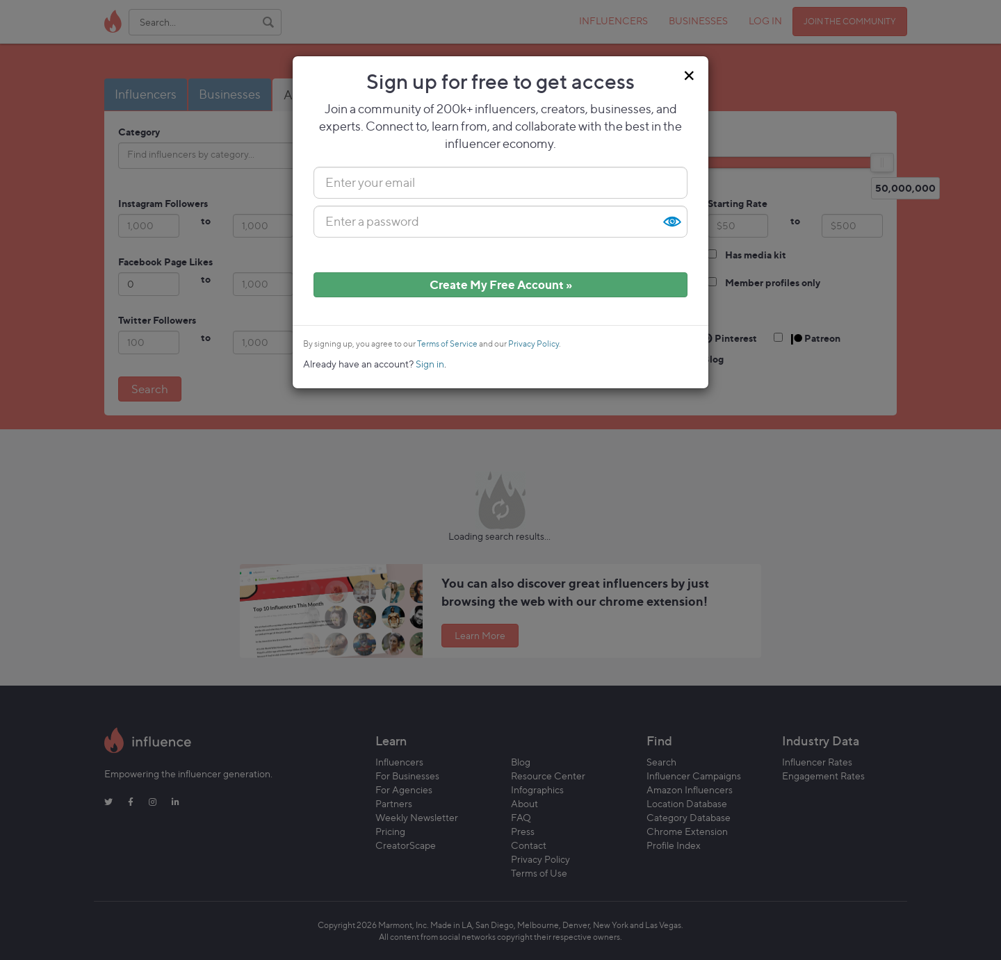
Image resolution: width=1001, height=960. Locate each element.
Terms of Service (447, 344)
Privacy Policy (533, 344)
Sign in (430, 364)
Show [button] (671, 221)
